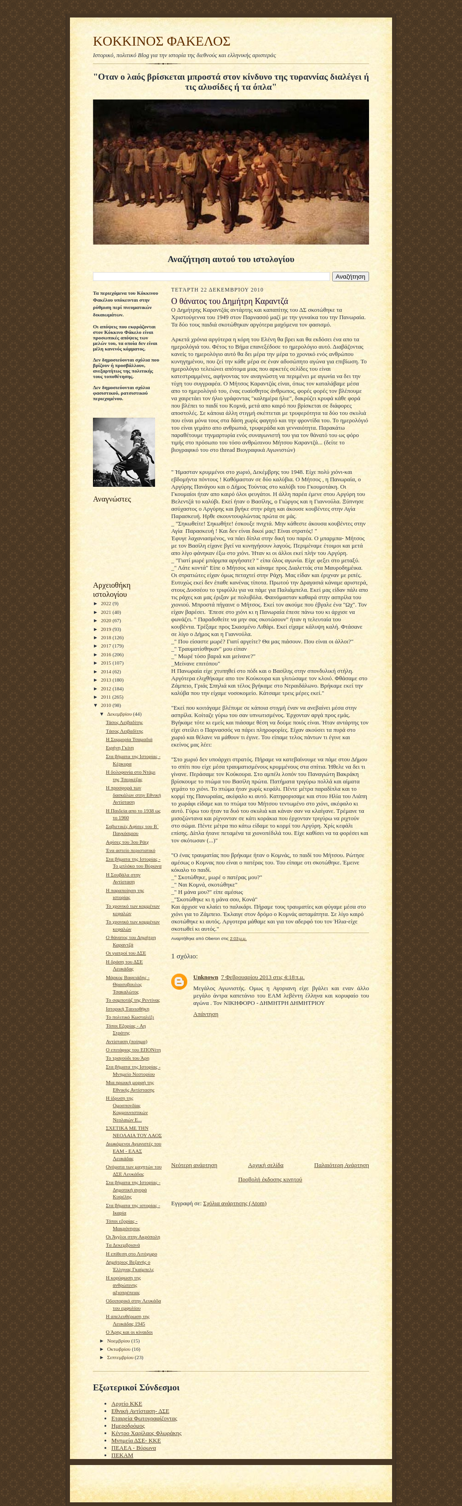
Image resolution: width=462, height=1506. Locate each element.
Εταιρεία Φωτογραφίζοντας (144, 1418)
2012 (106, 688)
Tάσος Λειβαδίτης (124, 731)
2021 (106, 612)
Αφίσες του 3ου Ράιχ (127, 842)
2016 (106, 654)
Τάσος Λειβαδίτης (124, 722)
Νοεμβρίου (119, 1340)
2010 (106, 705)
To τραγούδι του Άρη (128, 1058)
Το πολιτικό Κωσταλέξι (130, 1017)
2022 (106, 603)
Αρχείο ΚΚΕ (126, 1403)
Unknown (205, 977)
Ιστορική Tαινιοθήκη (128, 1008)
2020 (106, 620)
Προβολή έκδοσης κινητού (270, 1179)
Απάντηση (205, 1013)
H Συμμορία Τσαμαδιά (129, 739)
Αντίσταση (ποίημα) (126, 1041)
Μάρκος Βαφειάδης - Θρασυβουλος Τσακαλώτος (128, 984)
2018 (106, 637)
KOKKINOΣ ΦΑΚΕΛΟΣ (162, 41)
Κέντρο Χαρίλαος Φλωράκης (146, 1433)
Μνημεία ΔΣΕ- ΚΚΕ (136, 1440)
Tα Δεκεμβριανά (123, 1245)
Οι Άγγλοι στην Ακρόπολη (133, 1236)
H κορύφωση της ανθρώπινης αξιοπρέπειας (123, 1285)
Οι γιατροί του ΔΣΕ (126, 953)
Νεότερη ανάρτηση (194, 1165)
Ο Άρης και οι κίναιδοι (129, 1332)
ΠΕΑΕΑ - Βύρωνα (133, 1447)
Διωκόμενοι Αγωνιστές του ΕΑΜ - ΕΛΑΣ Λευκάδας (134, 1151)
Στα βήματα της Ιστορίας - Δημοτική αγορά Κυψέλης (133, 1189)
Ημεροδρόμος (128, 1425)
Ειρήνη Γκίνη (120, 747)
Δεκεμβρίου (120, 714)
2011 (106, 697)
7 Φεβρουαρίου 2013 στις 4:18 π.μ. (263, 977)
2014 (106, 671)
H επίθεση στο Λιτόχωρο (131, 1253)
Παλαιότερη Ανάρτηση (341, 1165)
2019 (106, 629)
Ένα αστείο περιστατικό (131, 850)
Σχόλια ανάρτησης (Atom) (235, 1203)
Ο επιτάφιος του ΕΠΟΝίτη (133, 1049)
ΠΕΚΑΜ (122, 1455)
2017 (106, 645)
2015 (106, 662)
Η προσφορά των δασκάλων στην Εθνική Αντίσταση (133, 795)
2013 (106, 680)
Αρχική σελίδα (265, 1165)
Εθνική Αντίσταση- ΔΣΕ (140, 1410)
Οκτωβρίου (119, 1349)
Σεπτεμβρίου (121, 1357)
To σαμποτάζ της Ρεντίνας (133, 1000)
